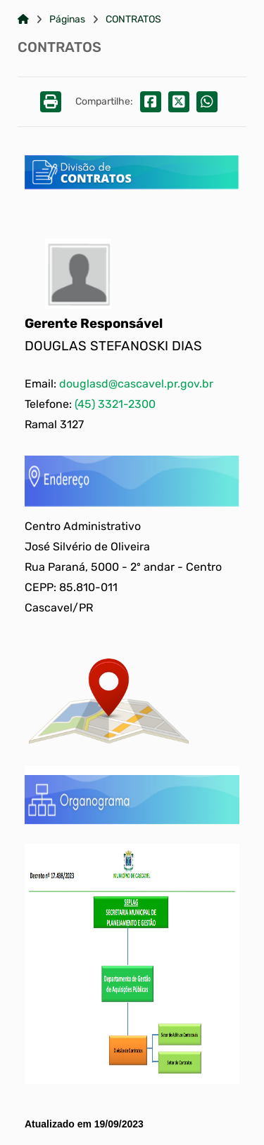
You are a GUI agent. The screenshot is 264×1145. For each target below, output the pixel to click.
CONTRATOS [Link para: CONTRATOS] (133, 19)
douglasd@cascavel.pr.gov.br (136, 383)
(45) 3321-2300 (115, 404)
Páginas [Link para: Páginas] (67, 19)
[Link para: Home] (23, 19)
